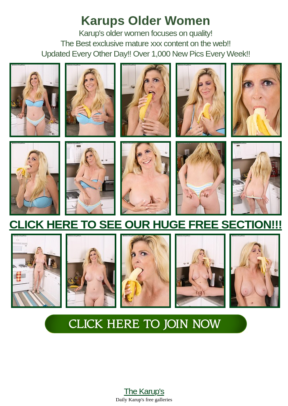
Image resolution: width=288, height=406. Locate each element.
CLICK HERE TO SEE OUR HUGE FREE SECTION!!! (145, 224)
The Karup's (144, 391)
